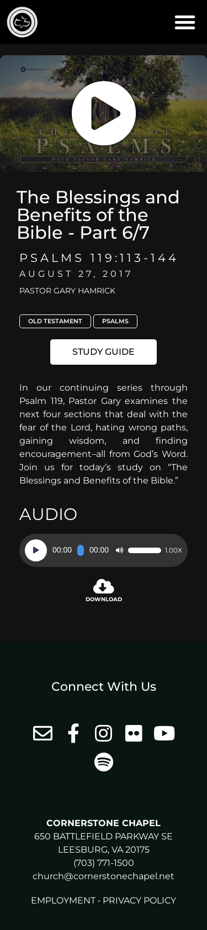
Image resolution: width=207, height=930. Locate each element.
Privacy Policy (139, 900)
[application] (103, 550)
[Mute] (119, 550)
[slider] (80, 550)
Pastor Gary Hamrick (67, 291)
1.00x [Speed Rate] (173, 550)
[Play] (36, 550)
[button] (184, 22)
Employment (63, 900)
